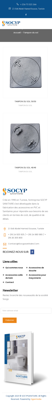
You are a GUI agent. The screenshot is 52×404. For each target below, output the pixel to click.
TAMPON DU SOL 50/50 (25, 101)
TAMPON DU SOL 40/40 (25, 167)
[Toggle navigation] (48, 23)
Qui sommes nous (14, 267)
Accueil (17, 32)
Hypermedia (36, 399)
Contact (9, 282)
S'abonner (9, 320)
